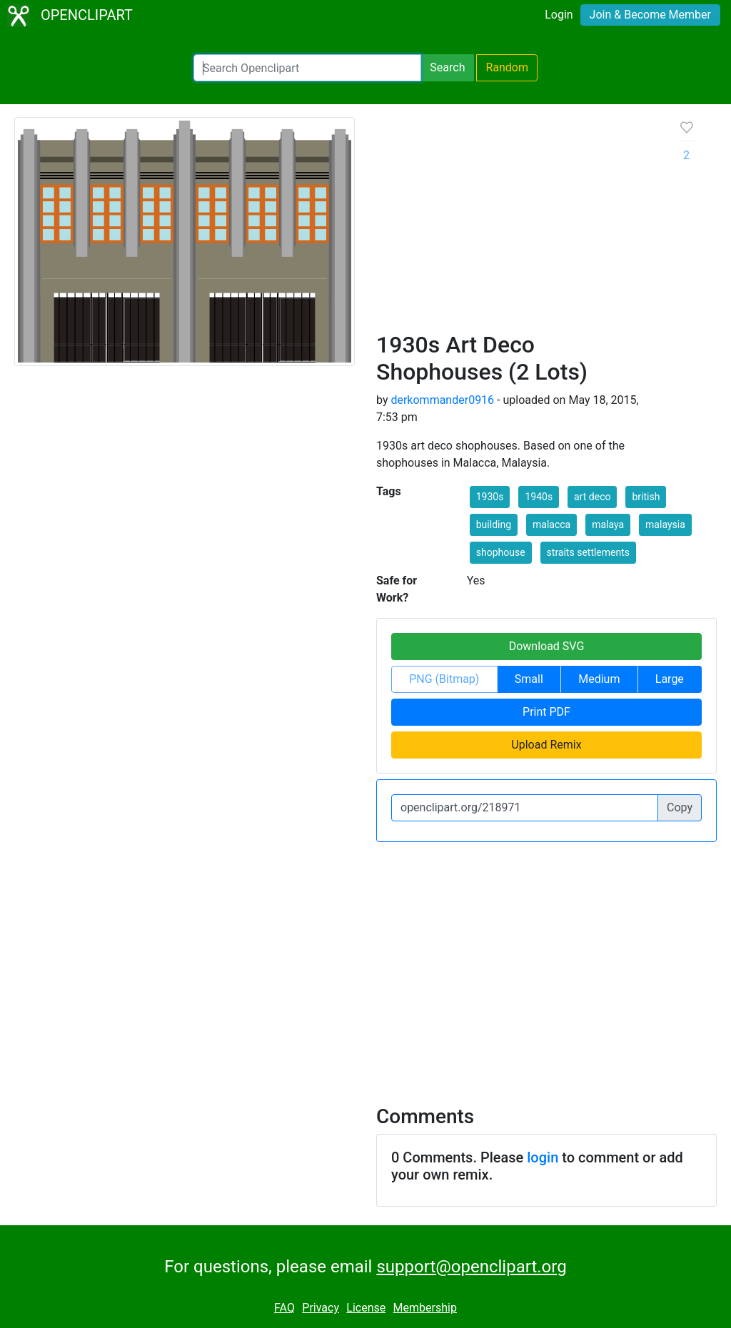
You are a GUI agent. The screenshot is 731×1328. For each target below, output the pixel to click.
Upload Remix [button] (546, 744)
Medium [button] (599, 679)
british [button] (646, 496)
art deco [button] (592, 496)
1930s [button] (490, 496)
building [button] (493, 524)
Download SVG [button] (547, 646)
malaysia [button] (665, 524)
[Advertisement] (516, 224)
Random (506, 67)
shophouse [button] (500, 552)
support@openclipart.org (471, 1267)
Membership (425, 1307)
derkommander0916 (442, 400)
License (365, 1307)
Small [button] (529, 679)
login (542, 1157)
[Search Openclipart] (307, 67)
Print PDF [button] (546, 712)
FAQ (284, 1307)
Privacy (320, 1307)
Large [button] (669, 679)
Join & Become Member (650, 14)
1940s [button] (539, 496)
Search (447, 67)
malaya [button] (608, 524)
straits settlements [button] (588, 552)
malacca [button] (551, 524)
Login (559, 14)
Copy (679, 807)
